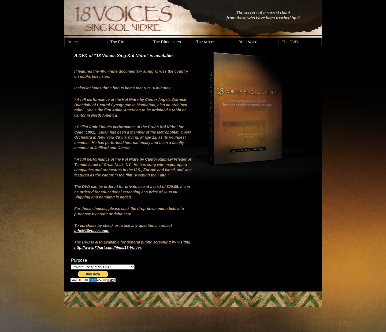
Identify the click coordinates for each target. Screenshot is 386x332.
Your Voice (248, 42)
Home (73, 42)
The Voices (205, 42)
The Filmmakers (167, 42)
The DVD (290, 42)
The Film (117, 42)
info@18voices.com (91, 230)
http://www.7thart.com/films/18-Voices (108, 247)
